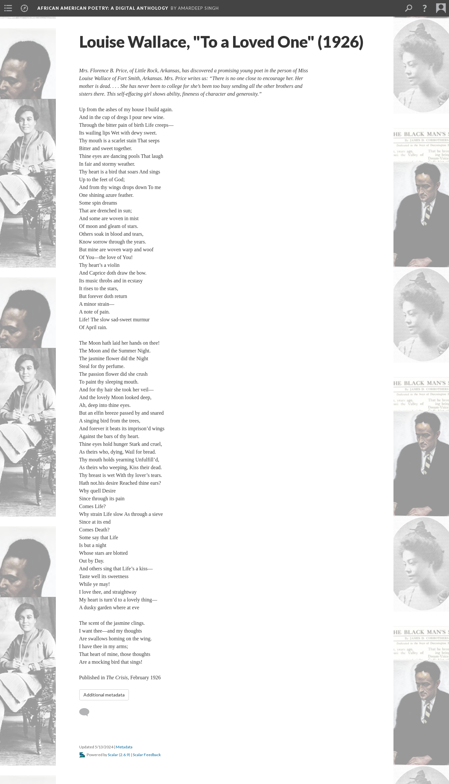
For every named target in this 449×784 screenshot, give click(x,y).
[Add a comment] (87, 712)
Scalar (113, 754)
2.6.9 (124, 754)
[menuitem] (8, 8)
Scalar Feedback (147, 754)
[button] (425, 8)
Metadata (124, 746)
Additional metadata (104, 694)
